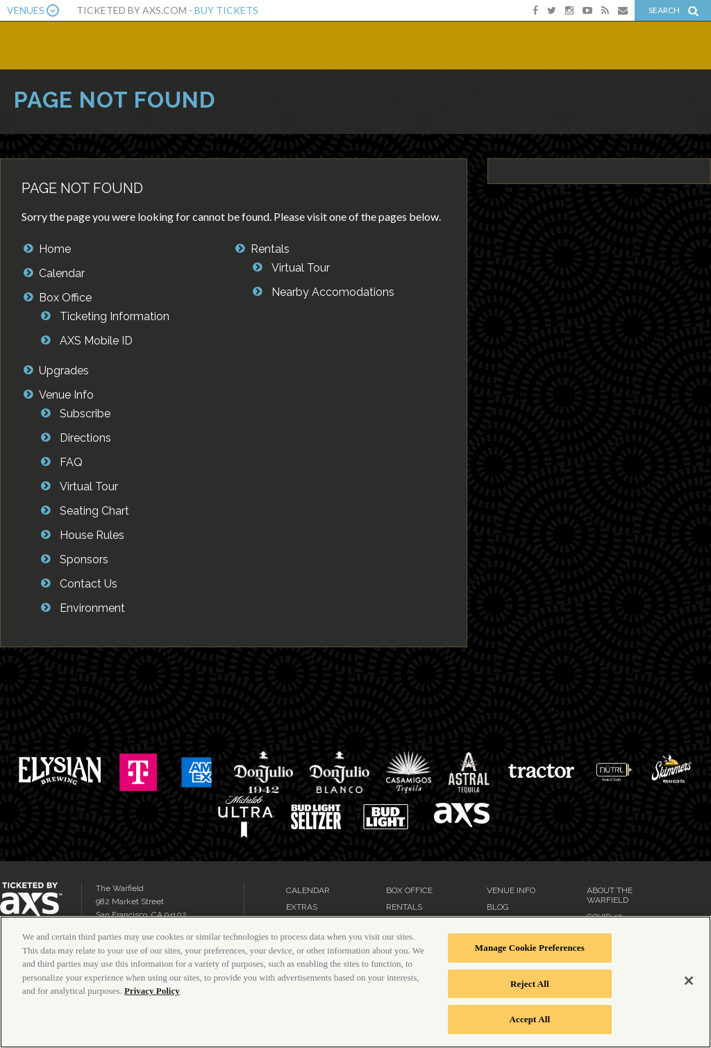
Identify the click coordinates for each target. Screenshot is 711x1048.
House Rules (92, 535)
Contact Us (88, 583)
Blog (498, 907)
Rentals (270, 249)
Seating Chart (94, 510)
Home (55, 249)
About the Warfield (610, 895)
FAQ (71, 462)
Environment (92, 608)
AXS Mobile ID (96, 340)
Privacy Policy (152, 990)
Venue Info (66, 394)
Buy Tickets (226, 10)
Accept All (530, 1019)
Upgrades (64, 370)
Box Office (65, 297)
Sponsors (84, 559)
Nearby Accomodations (332, 292)
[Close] (689, 980)
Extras (301, 907)
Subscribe (85, 413)
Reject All (529, 984)
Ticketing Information (114, 316)
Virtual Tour (89, 486)
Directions (85, 437)
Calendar (62, 273)
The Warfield (102, 43)
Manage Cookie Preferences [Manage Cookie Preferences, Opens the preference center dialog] (530, 947)
